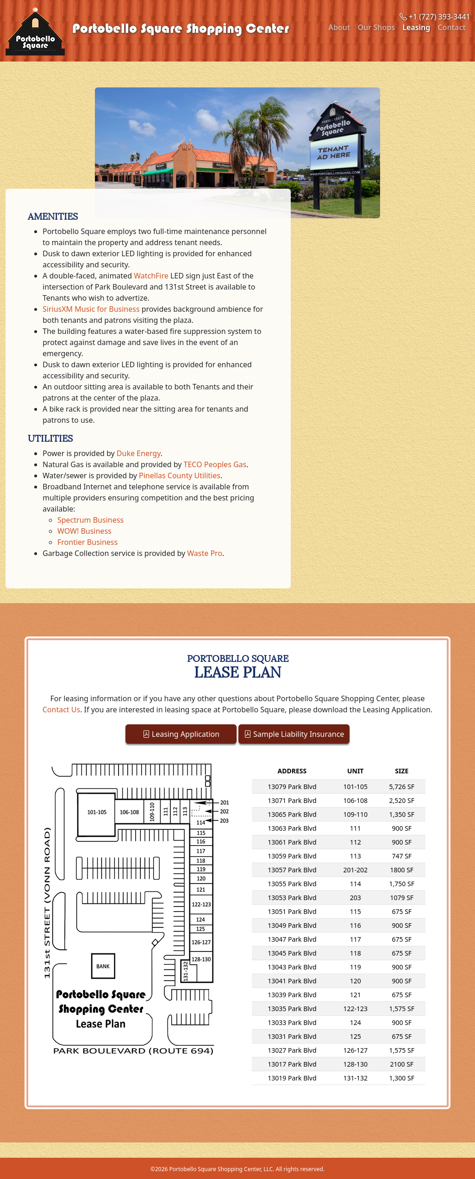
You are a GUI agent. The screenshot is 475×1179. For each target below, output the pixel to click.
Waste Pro (204, 553)
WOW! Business (84, 531)
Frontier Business (87, 542)
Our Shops (376, 27)
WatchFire (151, 276)
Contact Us (61, 709)
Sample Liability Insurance (294, 734)
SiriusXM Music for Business (91, 309)
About (339, 27)
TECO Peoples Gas (215, 464)
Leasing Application (181, 734)
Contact (452, 27)
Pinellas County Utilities (179, 475)
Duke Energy (139, 453)
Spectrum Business (90, 520)
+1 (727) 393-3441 (435, 17)
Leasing (416, 27)
